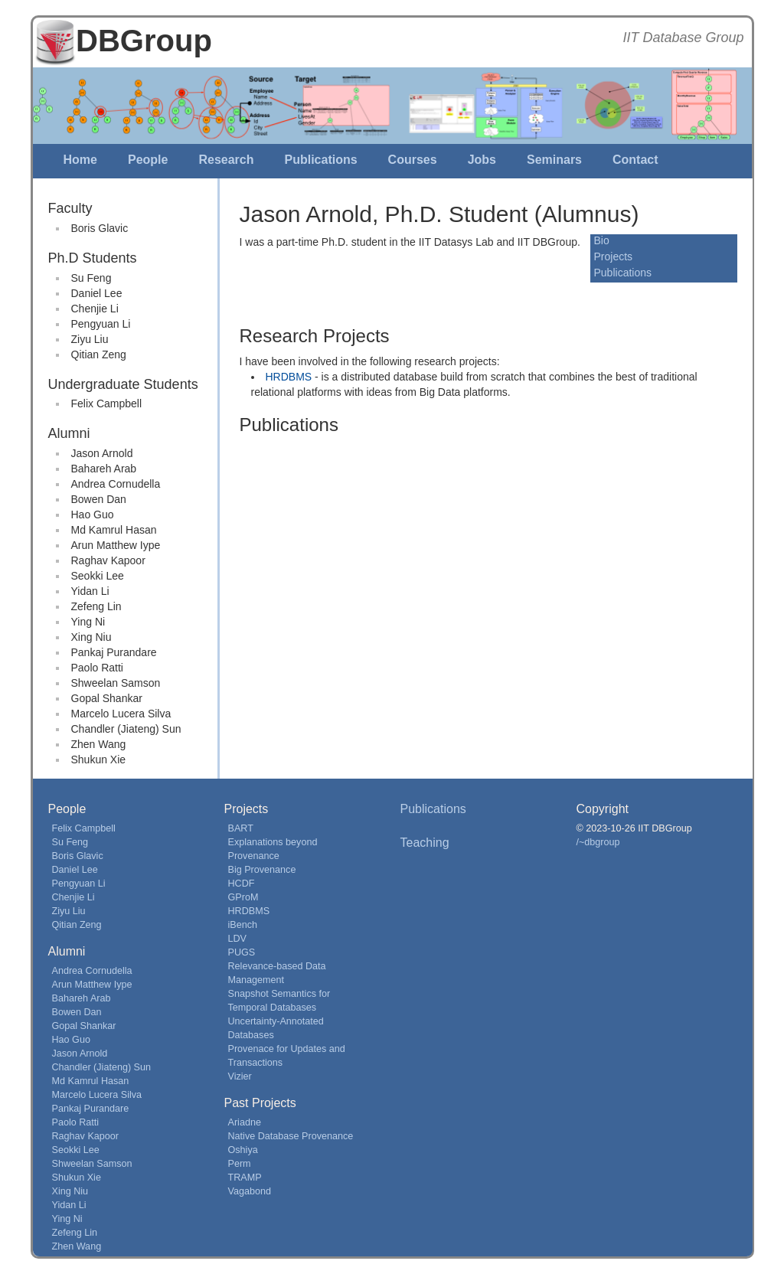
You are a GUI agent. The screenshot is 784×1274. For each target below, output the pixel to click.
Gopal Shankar (106, 698)
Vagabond (250, 1191)
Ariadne (244, 1122)
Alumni (69, 433)
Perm (239, 1163)
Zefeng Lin (96, 606)
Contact (635, 159)
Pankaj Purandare (114, 652)
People (148, 159)
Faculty (70, 208)
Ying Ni (88, 622)
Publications (320, 159)
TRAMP (245, 1177)
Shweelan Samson (116, 683)
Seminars (554, 159)
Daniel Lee (96, 293)
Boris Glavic (100, 228)
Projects (613, 256)
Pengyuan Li (101, 324)
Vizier (240, 1076)
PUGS (242, 952)
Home (80, 159)
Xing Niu (91, 637)
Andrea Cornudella (116, 484)
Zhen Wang (98, 744)
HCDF (241, 883)
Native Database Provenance (291, 1136)
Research (225, 159)
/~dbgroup (598, 842)
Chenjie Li (95, 308)
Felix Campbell (106, 403)
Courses (412, 159)
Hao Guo (92, 514)
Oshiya (243, 1150)
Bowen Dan (98, 499)
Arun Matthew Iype (116, 545)
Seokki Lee (97, 576)
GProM (243, 897)
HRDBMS (289, 377)
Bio (601, 240)
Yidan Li (90, 591)
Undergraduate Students (123, 384)
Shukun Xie (98, 759)
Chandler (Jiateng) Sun (126, 729)
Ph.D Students (92, 258)
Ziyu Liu (90, 339)
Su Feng (91, 278)
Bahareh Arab (104, 468)
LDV (237, 938)
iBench (243, 925)
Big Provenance (262, 869)
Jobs (482, 159)
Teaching (424, 842)
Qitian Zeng (98, 354)
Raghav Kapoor (108, 560)
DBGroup (144, 40)
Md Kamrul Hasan (114, 530)
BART (240, 828)
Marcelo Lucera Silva (121, 713)
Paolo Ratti (97, 668)
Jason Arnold (102, 453)
